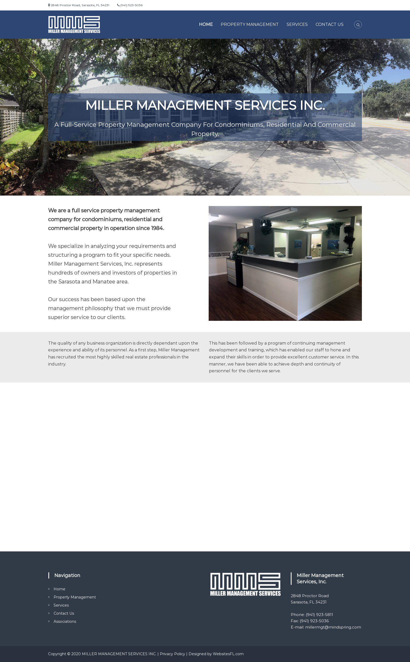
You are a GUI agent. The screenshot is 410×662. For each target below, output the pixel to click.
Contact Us (330, 24)
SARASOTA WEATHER (205, 412)
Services (297, 24)
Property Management (250, 24)
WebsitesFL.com (228, 654)
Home (206, 24)
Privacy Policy (172, 654)
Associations (65, 621)
